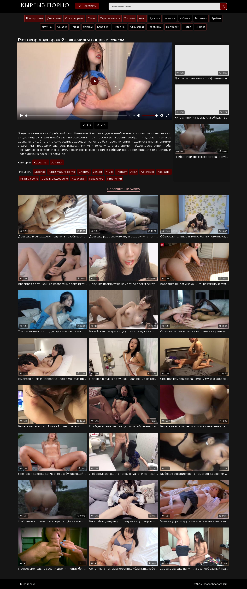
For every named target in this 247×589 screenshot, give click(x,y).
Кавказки (163, 171)
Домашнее (54, 18)
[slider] (76, 115)
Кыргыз (44, 5)
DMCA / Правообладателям (210, 584)
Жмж (109, 171)
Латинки (47, 26)
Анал (142, 18)
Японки (88, 26)
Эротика (129, 18)
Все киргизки (34, 18)
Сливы (92, 18)
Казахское (96, 178)
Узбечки (185, 18)
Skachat (39, 171)
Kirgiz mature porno (62, 171)
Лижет (97, 171)
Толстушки (155, 26)
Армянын (147, 171)
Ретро (187, 26)
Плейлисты (87, 6)
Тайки (75, 26)
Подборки (172, 26)
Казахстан (78, 178)
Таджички (201, 18)
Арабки (216, 18)
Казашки (169, 18)
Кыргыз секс (29, 178)
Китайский (114, 178)
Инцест (200, 26)
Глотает (121, 171)
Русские (155, 18)
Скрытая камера (110, 18)
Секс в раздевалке (55, 178)
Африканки (137, 26)
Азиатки (62, 26)
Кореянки (103, 26)
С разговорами (74, 18)
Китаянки (119, 26)
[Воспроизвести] (21, 115)
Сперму (84, 171)
